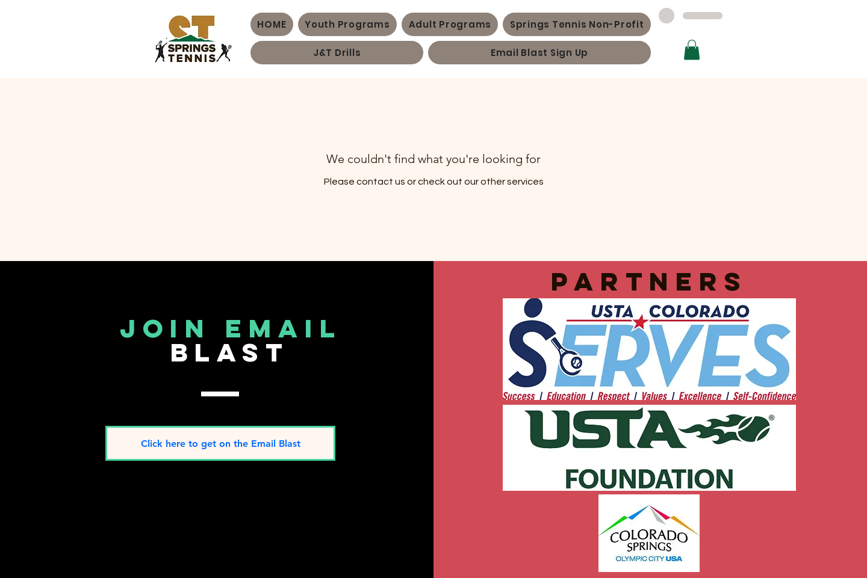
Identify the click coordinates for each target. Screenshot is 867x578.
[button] (691, 50)
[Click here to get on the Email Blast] (220, 443)
